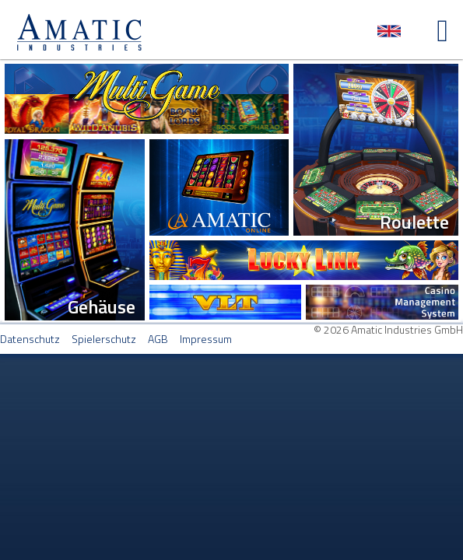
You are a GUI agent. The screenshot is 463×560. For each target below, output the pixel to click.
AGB (158, 339)
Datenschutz (30, 339)
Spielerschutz (104, 339)
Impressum (206, 339)
